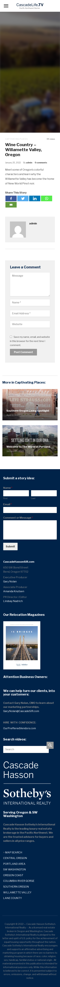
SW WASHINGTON (14, 869)
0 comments (41, 162)
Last (33, 498)
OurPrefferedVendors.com (19, 728)
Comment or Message (18, 517)
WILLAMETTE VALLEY (17, 892)
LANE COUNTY (12, 898)
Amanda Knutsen (13, 591)
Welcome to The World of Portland (28, 446)
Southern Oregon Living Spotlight (27, 410)
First (5, 498)
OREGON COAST (13, 875)
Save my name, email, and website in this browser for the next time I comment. (30, 341)
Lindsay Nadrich (13, 601)
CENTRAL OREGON (15, 858)
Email (7, 504)
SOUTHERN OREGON (16, 886)
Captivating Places (16, 139)
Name (7, 487)
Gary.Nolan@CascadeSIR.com (21, 711)
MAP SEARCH (13, 852)
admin (29, 162)
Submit (10, 546)
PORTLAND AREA (14, 863)
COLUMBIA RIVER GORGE (18, 880)
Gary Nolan (10, 581)
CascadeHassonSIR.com (18, 561)
